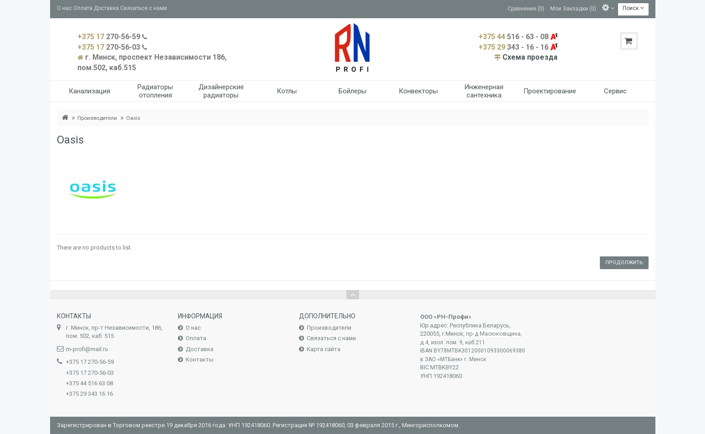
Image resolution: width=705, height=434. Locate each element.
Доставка (106, 8)
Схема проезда (530, 57)
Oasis (133, 118)
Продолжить (624, 263)
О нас (64, 8)
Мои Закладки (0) (573, 8)
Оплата (82, 8)
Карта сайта (323, 349)
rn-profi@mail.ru (87, 349)
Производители (97, 118)
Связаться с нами (143, 8)
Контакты (199, 359)
